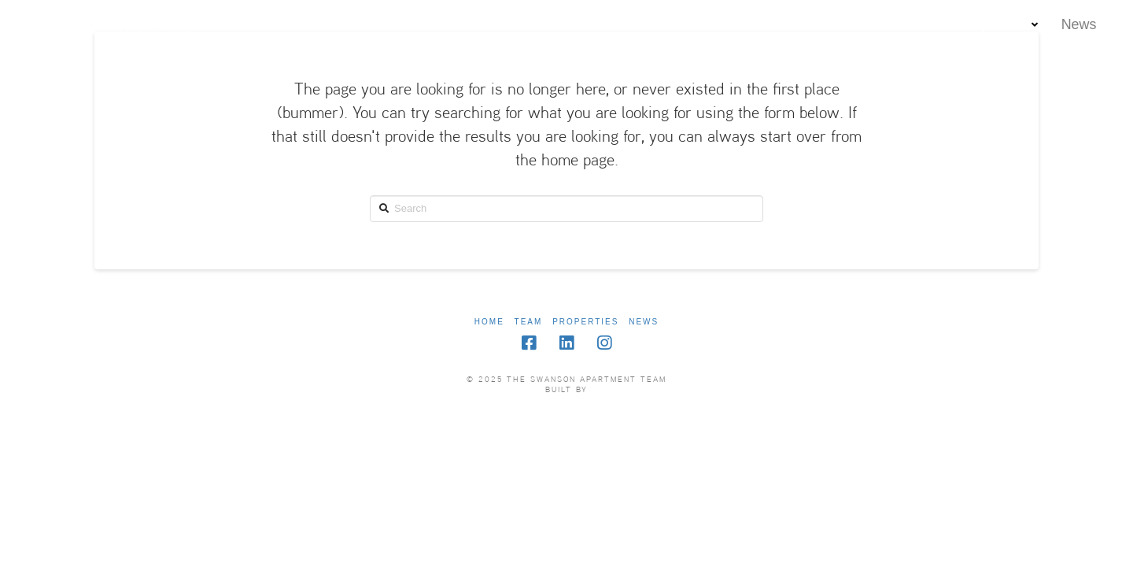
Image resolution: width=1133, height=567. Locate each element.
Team (529, 321)
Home (489, 321)
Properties (585, 321)
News (644, 321)
